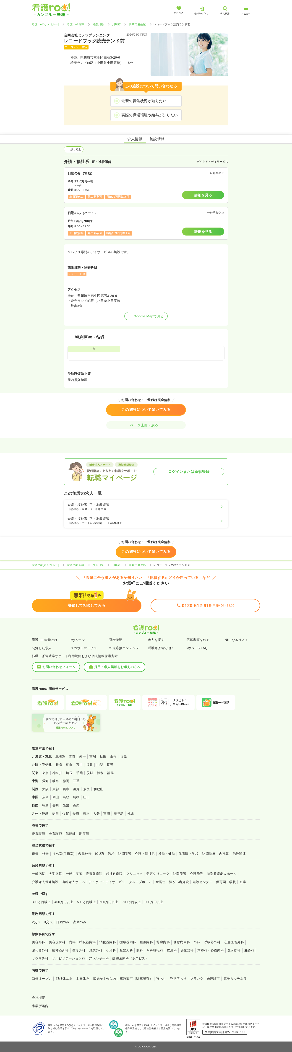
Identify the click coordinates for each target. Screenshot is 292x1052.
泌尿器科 (187, 950)
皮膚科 (172, 950)
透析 (111, 853)
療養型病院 (94, 874)
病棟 (35, 853)
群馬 (110, 773)
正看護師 (38, 833)
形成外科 (95, 950)
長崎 (76, 813)
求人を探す (156, 640)
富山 (69, 765)
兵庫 (66, 789)
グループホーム (140, 882)
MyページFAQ (197, 648)
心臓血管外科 (234, 942)
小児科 (111, 950)
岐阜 (55, 781)
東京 (45, 773)
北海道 (60, 756)
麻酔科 (249, 950)
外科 (197, 942)
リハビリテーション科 (68, 958)
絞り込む (73, 149)
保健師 (71, 833)
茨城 (89, 773)
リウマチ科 (40, 958)
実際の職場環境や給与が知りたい (149, 115)
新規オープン (42, 978)
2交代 (36, 922)
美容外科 (38, 942)
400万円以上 (64, 902)
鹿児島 (118, 813)
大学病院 (55, 874)
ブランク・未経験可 (205, 978)
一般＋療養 (74, 874)
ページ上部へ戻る (146, 425)
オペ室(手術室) (63, 853)
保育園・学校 (188, 853)
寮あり (161, 978)
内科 (72, 942)
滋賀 (76, 789)
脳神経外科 (60, 950)
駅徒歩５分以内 (104, 978)
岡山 (55, 797)
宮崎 (106, 813)
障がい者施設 (179, 882)
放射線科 (234, 950)
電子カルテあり (235, 978)
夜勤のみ (79, 922)
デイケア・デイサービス (107, 882)
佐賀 (65, 813)
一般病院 (38, 874)
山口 (86, 797)
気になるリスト (236, 640)
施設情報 (157, 139)
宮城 (92, 756)
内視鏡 (224, 853)
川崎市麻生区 (137, 24)
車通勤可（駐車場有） (136, 978)
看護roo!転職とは (45, 640)
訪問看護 (124, 853)
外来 (45, 853)
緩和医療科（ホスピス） (130, 958)
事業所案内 (40, 1006)
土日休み (82, 978)
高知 (76, 805)
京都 (55, 789)
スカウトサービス (83, 648)
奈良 (86, 789)
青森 (72, 756)
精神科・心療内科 (210, 950)
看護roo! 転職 (75, 24)
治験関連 (239, 853)
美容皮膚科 (57, 942)
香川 (55, 805)
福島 (123, 756)
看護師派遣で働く (161, 648)
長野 (110, 765)
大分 (96, 813)
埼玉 (69, 773)
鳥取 (66, 797)
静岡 (66, 781)
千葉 (79, 773)
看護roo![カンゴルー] (45, 24)
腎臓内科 (163, 942)
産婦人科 (126, 950)
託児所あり (178, 978)
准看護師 (55, 833)
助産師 (84, 833)
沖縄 (130, 813)
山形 (113, 756)
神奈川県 (98, 24)
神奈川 (57, 773)
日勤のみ (62, 922)
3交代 (48, 922)
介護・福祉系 (145, 853)
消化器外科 (40, 950)
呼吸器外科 (212, 942)
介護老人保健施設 (45, 882)
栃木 (100, 773)
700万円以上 (131, 902)
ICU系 (99, 853)
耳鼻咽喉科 (155, 950)
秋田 (103, 756)
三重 (76, 781)
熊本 (86, 813)
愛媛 (66, 805)
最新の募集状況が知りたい (144, 101)
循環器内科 (128, 942)
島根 (76, 797)
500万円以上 (86, 902)
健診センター (202, 882)
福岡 (55, 813)
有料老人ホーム (73, 882)
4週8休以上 (63, 978)
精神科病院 (114, 874)
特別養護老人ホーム (222, 874)
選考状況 (116, 640)
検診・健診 (167, 853)
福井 (89, 765)
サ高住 (160, 882)
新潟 (58, 765)
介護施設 (196, 874)
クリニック (134, 874)
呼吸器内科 (87, 942)
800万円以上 (154, 902)
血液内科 (146, 942)
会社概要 (38, 998)
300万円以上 (41, 902)
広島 (45, 797)
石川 (79, 765)
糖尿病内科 (181, 942)
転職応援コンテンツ (124, 648)
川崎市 (116, 24)
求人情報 (134, 139)
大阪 (45, 789)
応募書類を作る (197, 640)
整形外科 (79, 950)
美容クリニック (157, 874)
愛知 (45, 781)
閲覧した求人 (42, 648)
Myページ (77, 640)
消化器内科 (107, 942)
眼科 (139, 950)
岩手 (82, 756)
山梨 (99, 765)
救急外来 (84, 853)
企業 (243, 882)
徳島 (45, 805)
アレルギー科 (99, 958)
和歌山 (98, 789)
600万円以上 (108, 902)
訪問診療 (208, 853)
